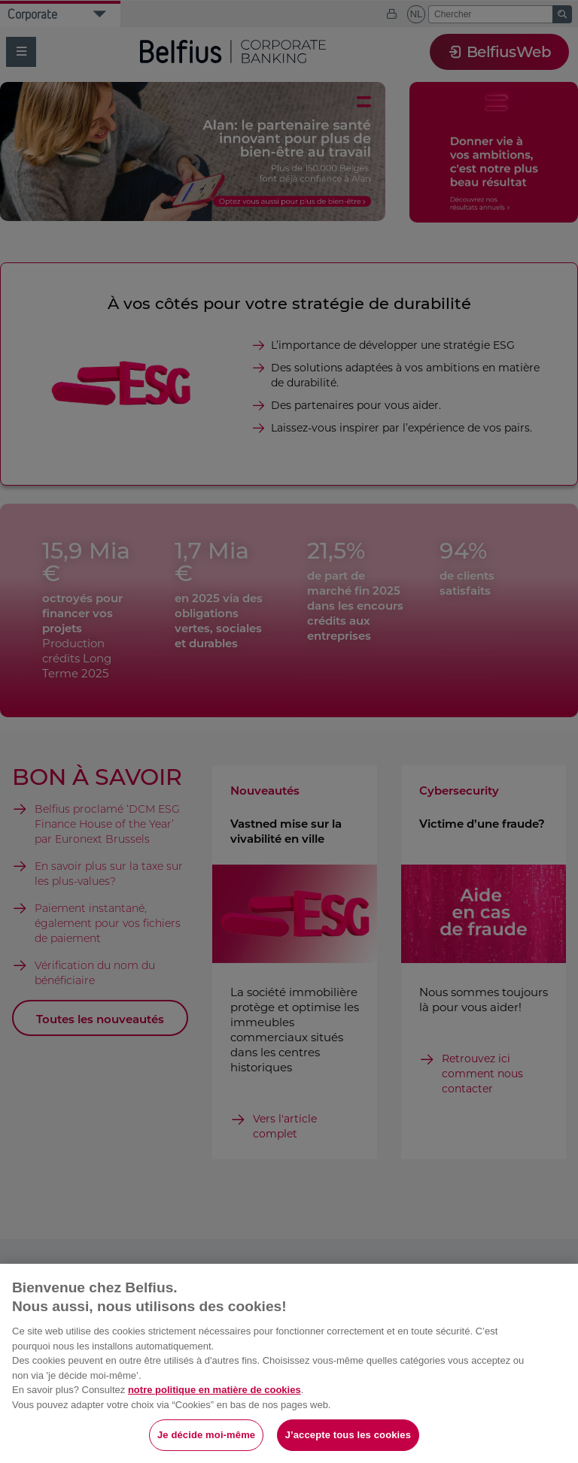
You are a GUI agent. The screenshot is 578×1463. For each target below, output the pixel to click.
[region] (289, 1363)
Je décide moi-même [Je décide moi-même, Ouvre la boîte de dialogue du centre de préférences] (206, 1434)
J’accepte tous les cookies (348, 1434)
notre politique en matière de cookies (214, 1389)
